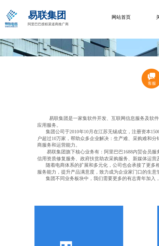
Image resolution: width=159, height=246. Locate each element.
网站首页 (121, 17)
